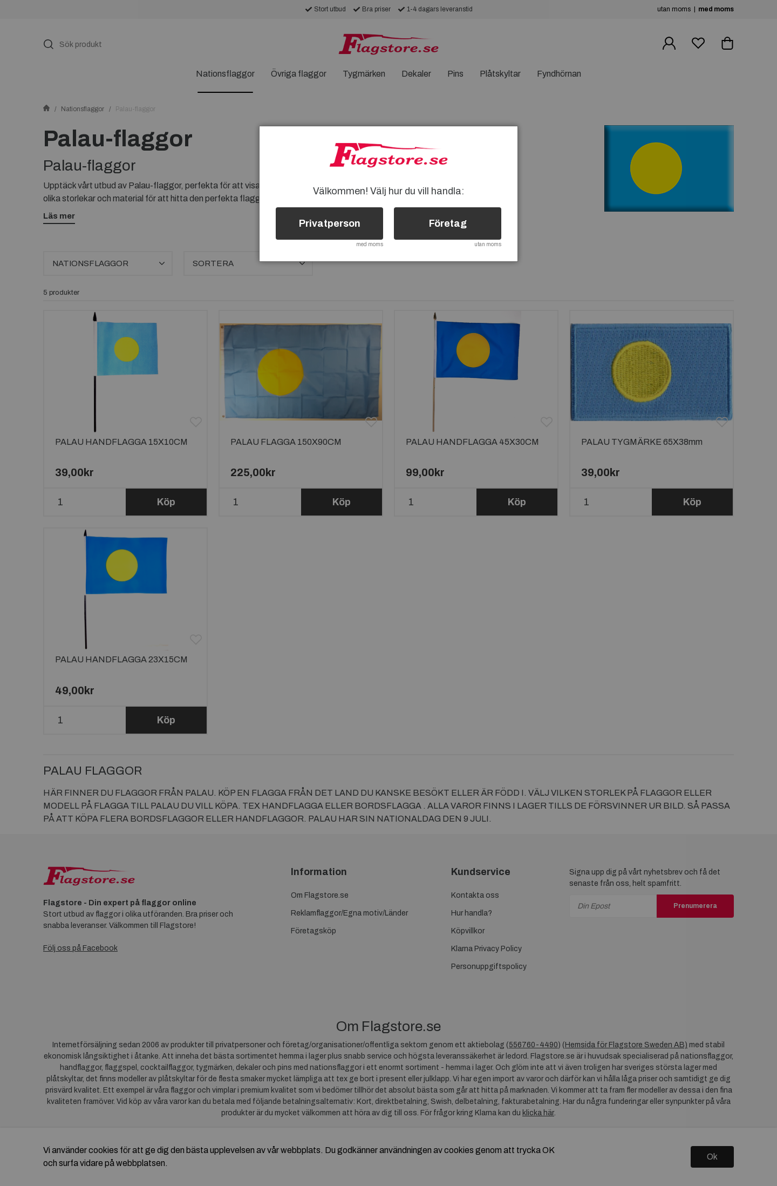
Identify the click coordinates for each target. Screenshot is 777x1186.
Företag (448, 223)
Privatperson (329, 223)
